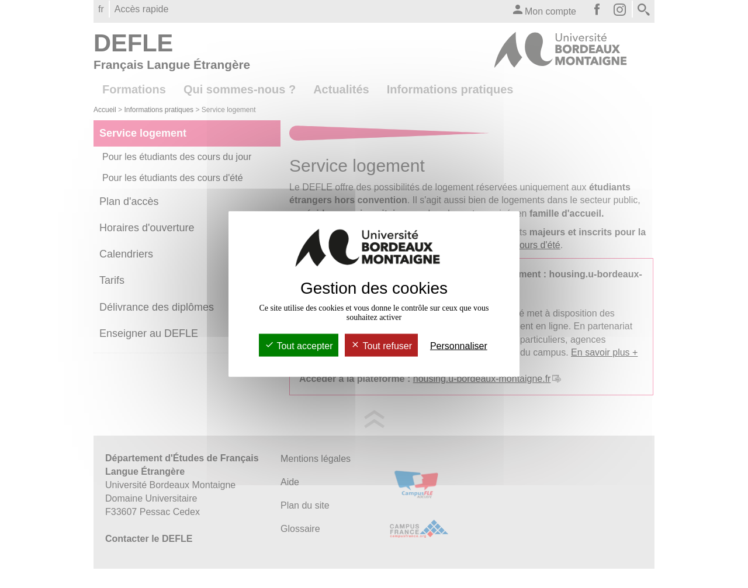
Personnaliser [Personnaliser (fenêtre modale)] (458, 346)
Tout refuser (381, 346)
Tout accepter (299, 346)
